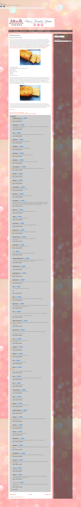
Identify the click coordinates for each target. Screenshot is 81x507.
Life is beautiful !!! (16, 166)
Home (30, 494)
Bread (19, 113)
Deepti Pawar (15, 303)
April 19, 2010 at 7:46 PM (17, 421)
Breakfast (22, 113)
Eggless (28, 113)
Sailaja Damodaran (16, 273)
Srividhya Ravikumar (17, 118)
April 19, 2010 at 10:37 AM (17, 176)
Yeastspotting (43, 47)
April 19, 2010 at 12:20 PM (17, 219)
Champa (14, 474)
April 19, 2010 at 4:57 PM (17, 326)
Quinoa (31, 113)
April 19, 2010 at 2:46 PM (17, 269)
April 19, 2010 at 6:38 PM (17, 386)
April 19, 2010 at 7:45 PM (17, 413)
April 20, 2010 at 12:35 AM (17, 456)
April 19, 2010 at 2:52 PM (17, 283)
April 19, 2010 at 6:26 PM (17, 372)
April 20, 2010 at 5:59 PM (17, 471)
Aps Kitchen (15, 153)
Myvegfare (15, 445)
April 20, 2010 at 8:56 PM (17, 479)
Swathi (14, 367)
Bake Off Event (29, 47)
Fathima (14, 431)
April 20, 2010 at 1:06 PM (17, 464)
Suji (13, 286)
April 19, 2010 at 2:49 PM (17, 276)
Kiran (14, 376)
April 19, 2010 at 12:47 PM (17, 241)
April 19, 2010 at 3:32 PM (17, 293)
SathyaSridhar (15, 200)
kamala (14, 216)
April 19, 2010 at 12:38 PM (17, 233)
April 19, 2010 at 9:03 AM (17, 121)
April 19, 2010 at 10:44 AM (17, 190)
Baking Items (14, 113)
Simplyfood (15, 139)
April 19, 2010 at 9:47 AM (17, 156)
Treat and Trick (15, 329)
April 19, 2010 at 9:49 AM (17, 163)
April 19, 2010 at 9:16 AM (17, 136)
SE (13, 360)
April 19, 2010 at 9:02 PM (17, 428)
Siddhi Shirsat (15, 438)
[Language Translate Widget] (59, 36)
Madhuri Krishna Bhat (17, 320)
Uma (13, 311)
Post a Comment (15, 489)
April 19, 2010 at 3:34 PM (17, 300)
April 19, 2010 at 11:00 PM (17, 441)
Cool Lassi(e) (15, 223)
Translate (61, 37)
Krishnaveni (15, 160)
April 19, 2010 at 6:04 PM (17, 363)
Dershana (14, 180)
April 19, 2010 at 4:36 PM (17, 317)
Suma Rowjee (15, 244)
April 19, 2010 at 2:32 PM (17, 262)
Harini (14, 396)
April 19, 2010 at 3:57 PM (17, 308)
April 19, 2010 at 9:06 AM (17, 129)
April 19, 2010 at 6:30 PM (17, 379)
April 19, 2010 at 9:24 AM (17, 142)
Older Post (48, 494)
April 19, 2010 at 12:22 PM (17, 226)
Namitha (14, 403)
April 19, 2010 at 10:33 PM (17, 434)
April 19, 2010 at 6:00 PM (17, 343)
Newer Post (12, 494)
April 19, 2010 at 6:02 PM (17, 350)
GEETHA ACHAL (16, 266)
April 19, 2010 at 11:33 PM (17, 449)
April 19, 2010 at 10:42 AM (17, 183)
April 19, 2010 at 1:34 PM (17, 248)
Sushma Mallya (16, 187)
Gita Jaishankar (16, 453)
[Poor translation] (3, 6)
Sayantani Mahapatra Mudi (18, 258)
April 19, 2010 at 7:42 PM (17, 406)
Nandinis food (15, 230)
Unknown (14, 173)
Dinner (25, 113)
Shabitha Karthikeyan (17, 410)
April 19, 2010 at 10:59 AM (17, 197)
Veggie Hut (15, 209)
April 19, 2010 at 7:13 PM (17, 399)
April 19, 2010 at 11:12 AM (17, 206)
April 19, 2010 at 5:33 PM (17, 335)
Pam (13, 383)
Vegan (35, 113)
